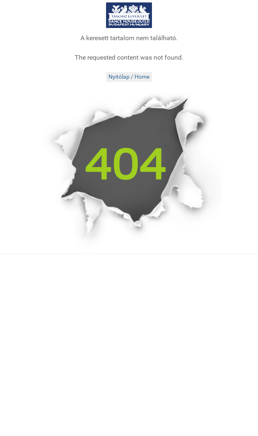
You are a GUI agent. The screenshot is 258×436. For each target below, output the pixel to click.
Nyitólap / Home (129, 76)
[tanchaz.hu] (129, 15)
